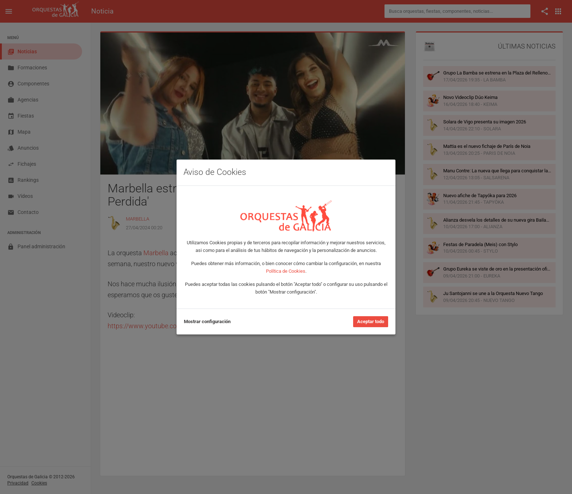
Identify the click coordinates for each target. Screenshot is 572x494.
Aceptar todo (370, 321)
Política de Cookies (285, 271)
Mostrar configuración (207, 321)
